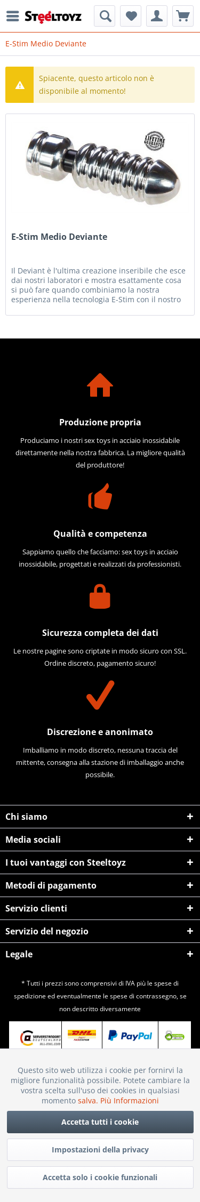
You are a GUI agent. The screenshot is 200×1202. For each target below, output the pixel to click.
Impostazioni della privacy (100, 1149)
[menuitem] (15, 16)
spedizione (30, 996)
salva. (89, 1100)
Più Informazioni (129, 1100)
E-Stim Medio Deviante (59, 237)
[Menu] (15, 16)
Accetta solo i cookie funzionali (100, 1177)
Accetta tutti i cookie (100, 1122)
